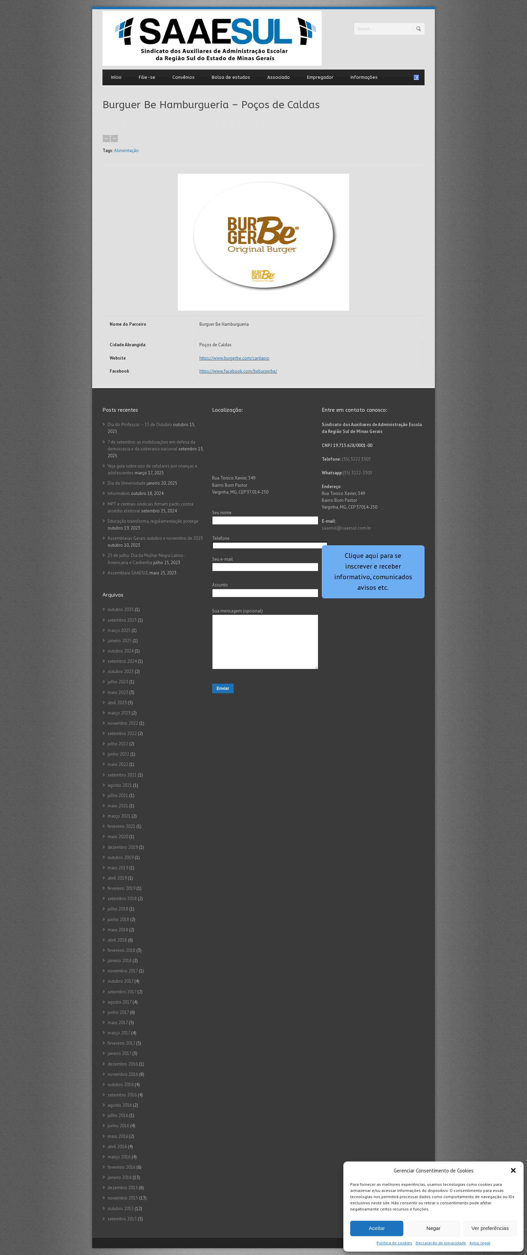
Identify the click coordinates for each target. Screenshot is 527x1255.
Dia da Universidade (127, 483)
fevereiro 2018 (121, 950)
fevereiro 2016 (121, 1167)
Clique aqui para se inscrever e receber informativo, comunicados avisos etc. (373, 571)
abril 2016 (117, 1147)
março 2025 (119, 630)
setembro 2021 (122, 775)
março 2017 (119, 1033)
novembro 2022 (123, 723)
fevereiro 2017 (121, 1043)
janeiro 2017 (119, 1053)
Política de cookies (394, 1242)
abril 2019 (117, 878)
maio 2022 (118, 764)
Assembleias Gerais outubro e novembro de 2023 (155, 538)
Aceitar (377, 1228)
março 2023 (119, 713)
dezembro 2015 (123, 1188)
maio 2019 (118, 868)
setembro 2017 (122, 992)
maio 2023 (118, 692)
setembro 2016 (122, 1095)
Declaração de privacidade (441, 1242)
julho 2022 (118, 744)
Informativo (119, 493)
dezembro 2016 (123, 1064)
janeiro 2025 (120, 641)
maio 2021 (118, 806)
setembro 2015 (122, 1219)
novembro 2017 (123, 971)
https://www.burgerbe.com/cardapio (234, 358)
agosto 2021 (120, 785)
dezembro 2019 (123, 847)
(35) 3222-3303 (357, 473)
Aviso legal (479, 1242)
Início (116, 77)
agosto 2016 (120, 1105)
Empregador (320, 77)
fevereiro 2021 (121, 826)
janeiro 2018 (120, 961)
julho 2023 (118, 682)
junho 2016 (118, 1126)
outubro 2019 (121, 857)
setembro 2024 (122, 661)
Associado (278, 77)
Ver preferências (490, 1228)
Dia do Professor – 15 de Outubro (140, 424)
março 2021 (119, 816)
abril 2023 (117, 703)
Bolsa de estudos (231, 77)
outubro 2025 (121, 609)
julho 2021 (118, 795)
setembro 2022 (122, 733)
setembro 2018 (122, 899)
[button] (513, 1170)
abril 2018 (117, 940)
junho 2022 (118, 754)
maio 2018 (118, 930)
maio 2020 (118, 837)
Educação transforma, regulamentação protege (153, 521)
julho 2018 (118, 909)
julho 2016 (118, 1115)
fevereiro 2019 (121, 888)
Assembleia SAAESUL (128, 573)
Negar (434, 1228)
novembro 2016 (123, 1074)
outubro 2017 (120, 981)
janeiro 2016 (120, 1177)
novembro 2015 (123, 1198)
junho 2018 (118, 919)
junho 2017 (118, 1012)
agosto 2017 (120, 1002)
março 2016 (119, 1157)
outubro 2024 (121, 651)
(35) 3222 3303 (356, 459)
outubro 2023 (121, 671)
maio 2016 (118, 1136)
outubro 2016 (121, 1085)
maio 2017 (118, 1023)
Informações (364, 77)
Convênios (183, 77)
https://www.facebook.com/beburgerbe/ (238, 371)
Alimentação (126, 150)
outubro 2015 (121, 1208)
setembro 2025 (122, 620)
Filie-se (147, 77)
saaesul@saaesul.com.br (346, 528)
